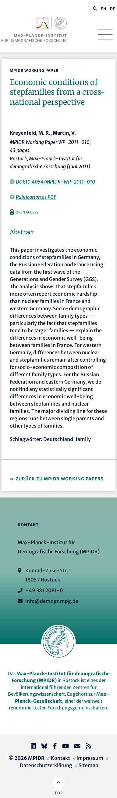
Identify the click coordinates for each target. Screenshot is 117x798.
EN (103, 8)
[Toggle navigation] (105, 34)
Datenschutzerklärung (46, 765)
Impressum (89, 758)
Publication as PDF (36, 197)
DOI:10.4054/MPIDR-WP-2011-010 (55, 182)
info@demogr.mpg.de (51, 601)
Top (59, 793)
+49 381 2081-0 (44, 590)
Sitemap (88, 765)
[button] (95, 8)
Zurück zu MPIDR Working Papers (60, 479)
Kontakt (60, 758)
